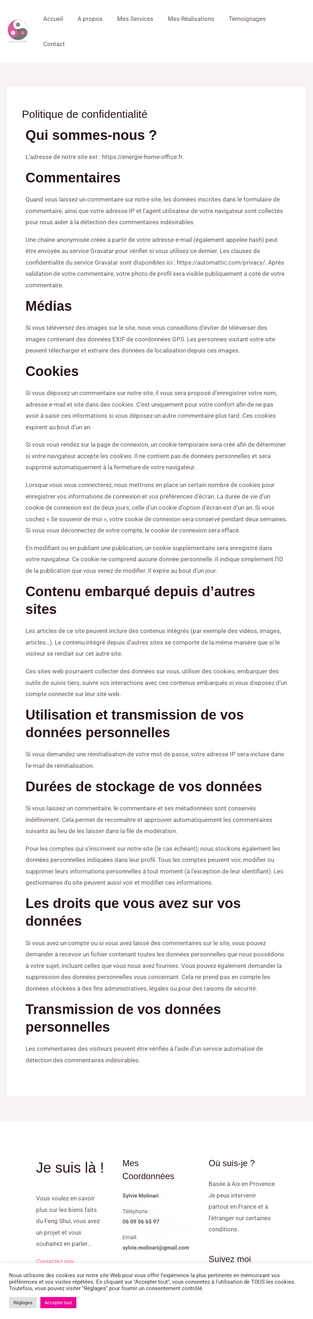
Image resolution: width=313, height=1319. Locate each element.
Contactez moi (55, 1236)
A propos (96, 18)
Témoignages (247, 18)
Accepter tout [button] (58, 1302)
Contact (289, 18)
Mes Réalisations (193, 18)
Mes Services (139, 18)
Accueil (62, 18)
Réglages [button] (22, 1302)
